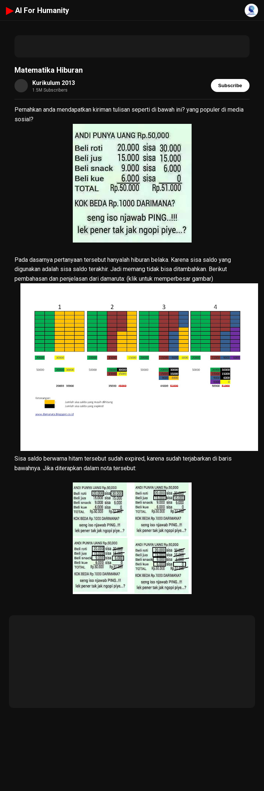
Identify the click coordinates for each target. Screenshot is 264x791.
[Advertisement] (132, 46)
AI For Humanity (37, 10)
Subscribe (230, 85)
